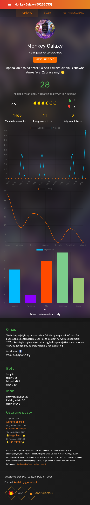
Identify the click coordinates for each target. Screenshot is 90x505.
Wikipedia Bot (13, 381)
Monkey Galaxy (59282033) (33, 4)
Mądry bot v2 (13, 403)
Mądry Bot (11, 378)
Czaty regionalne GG (17, 397)
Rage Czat (11, 384)
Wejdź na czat (45, 59)
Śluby (47, 13)
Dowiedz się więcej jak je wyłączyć (31, 464)
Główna (27, 13)
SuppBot (10, 374)
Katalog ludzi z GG (15, 400)
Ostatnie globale (73, 13)
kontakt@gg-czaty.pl (25, 482)
